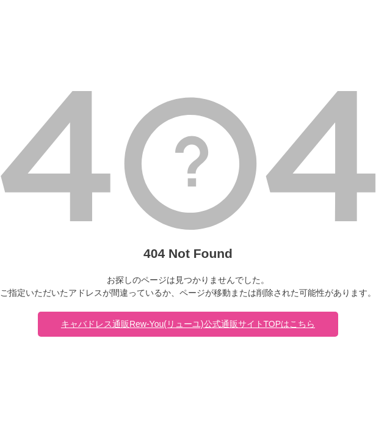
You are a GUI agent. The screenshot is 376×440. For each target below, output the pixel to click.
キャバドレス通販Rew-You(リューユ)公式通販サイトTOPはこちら (188, 324)
